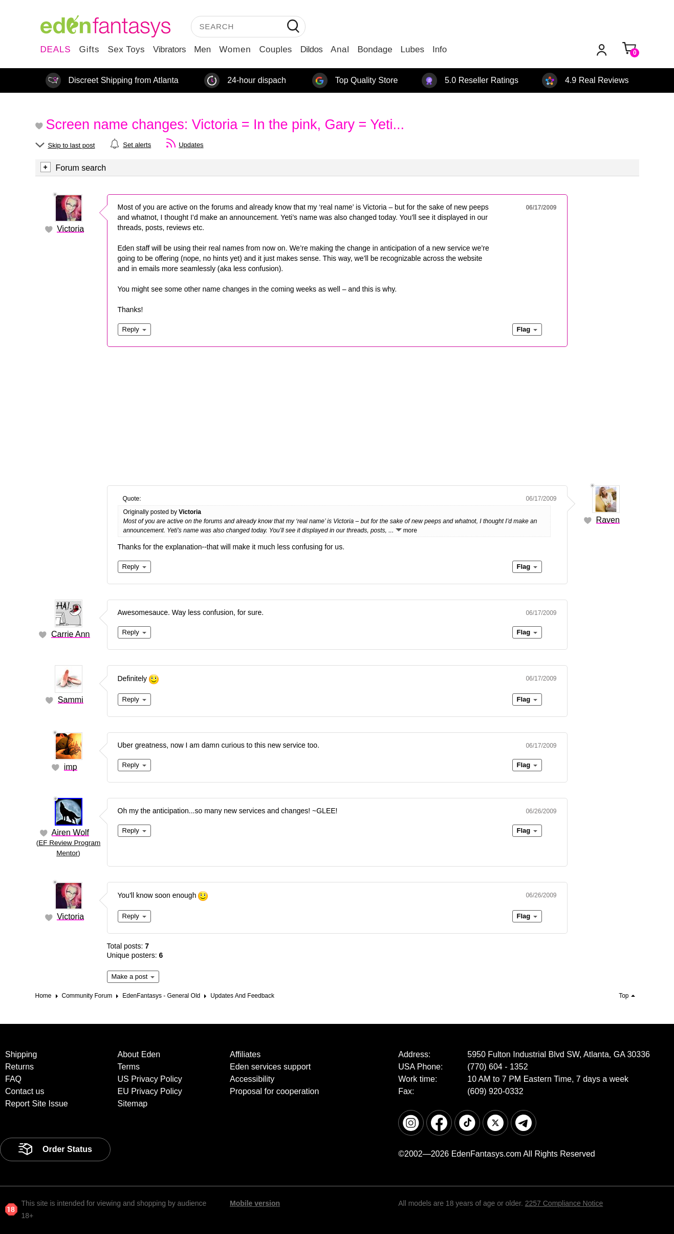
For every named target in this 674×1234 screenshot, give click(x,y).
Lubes (412, 49)
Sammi (70, 699)
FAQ (13, 1079)
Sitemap (133, 1103)
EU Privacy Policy (150, 1091)
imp (70, 767)
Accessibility (252, 1079)
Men (202, 49)
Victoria (70, 228)
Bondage (375, 49)
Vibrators (169, 49)
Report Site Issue (36, 1103)
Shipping (21, 1054)
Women (235, 49)
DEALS (55, 49)
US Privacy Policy (150, 1079)
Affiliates (245, 1054)
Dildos (311, 49)
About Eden (139, 1054)
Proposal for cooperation (274, 1091)
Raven (608, 520)
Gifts (89, 49)
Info (439, 49)
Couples (275, 49)
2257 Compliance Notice (564, 1203)
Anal (340, 49)
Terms (129, 1066)
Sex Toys (126, 49)
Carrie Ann (70, 634)
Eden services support (270, 1066)
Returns (19, 1066)
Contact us (24, 1091)
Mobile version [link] (255, 1203)
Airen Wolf (71, 832)
